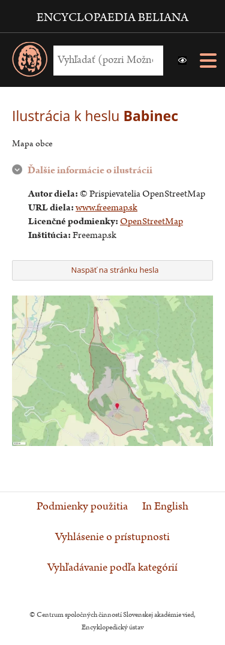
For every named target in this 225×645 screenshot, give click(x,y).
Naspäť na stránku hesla (111, 269)
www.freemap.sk (106, 208)
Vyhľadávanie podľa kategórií (112, 567)
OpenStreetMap (151, 221)
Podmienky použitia (82, 506)
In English (165, 506)
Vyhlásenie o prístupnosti (112, 537)
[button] (182, 60)
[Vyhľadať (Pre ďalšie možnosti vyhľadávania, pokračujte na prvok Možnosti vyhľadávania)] (105, 60)
